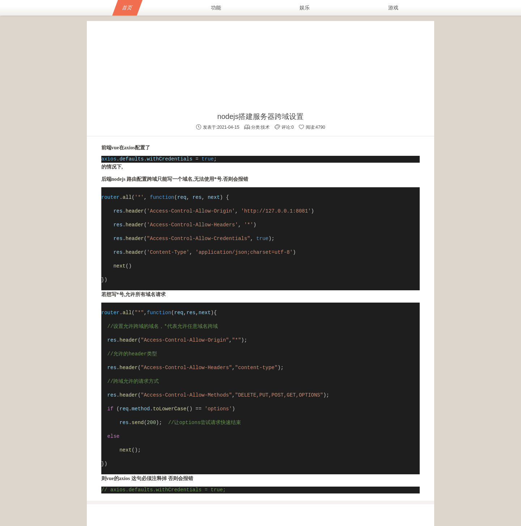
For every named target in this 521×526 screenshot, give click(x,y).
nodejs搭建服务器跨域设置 (260, 116)
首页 (127, 7)
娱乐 (305, 7)
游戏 (393, 7)
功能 (216, 7)
